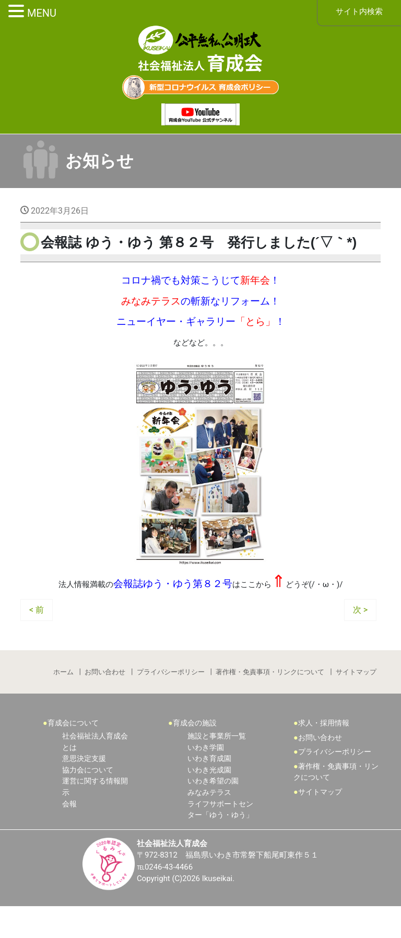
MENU (41, 13)
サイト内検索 (359, 12)
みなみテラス (209, 822)
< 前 (36, 636)
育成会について (73, 753)
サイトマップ (357, 700)
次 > (360, 636)
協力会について (87, 800)
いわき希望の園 (213, 811)
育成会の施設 (195, 753)
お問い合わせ (104, 700)
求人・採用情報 (323, 753)
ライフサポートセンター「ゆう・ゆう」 (220, 840)
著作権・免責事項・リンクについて (271, 700)
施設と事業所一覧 (216, 766)
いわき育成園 (209, 788)
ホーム (62, 700)
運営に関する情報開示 (95, 817)
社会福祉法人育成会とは (95, 772)
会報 (69, 834)
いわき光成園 (209, 800)
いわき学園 (205, 777)
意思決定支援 (84, 788)
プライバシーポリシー (171, 700)
